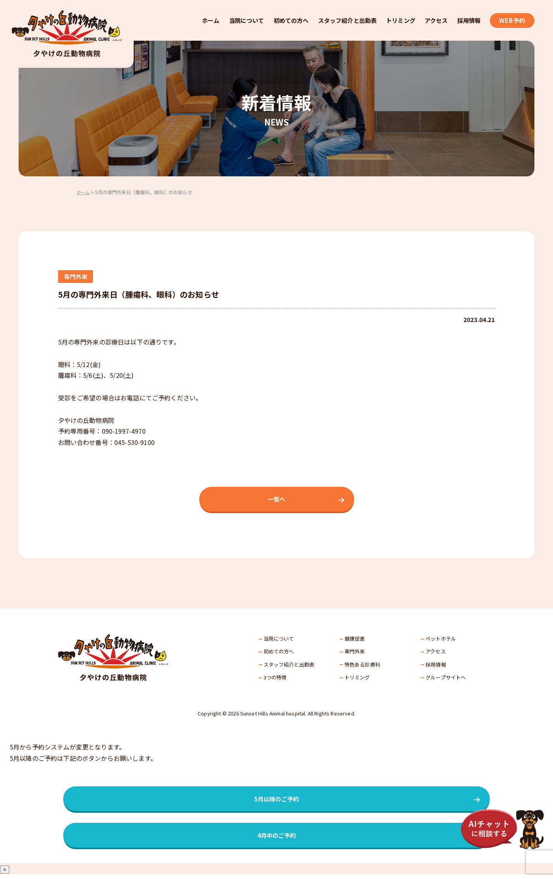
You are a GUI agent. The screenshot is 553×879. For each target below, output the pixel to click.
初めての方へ (291, 20)
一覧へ (276, 500)
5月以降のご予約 (276, 801)
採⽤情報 (436, 665)
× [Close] (4, 874)
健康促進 (355, 640)
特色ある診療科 (362, 665)
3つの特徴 (275, 679)
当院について (246, 20)
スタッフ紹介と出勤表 (347, 20)
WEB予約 (512, 20)
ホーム (210, 20)
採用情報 (469, 20)
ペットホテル (441, 640)
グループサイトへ (446, 679)
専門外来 (355, 653)
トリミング (400, 20)
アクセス (436, 20)
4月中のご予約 (276, 839)
